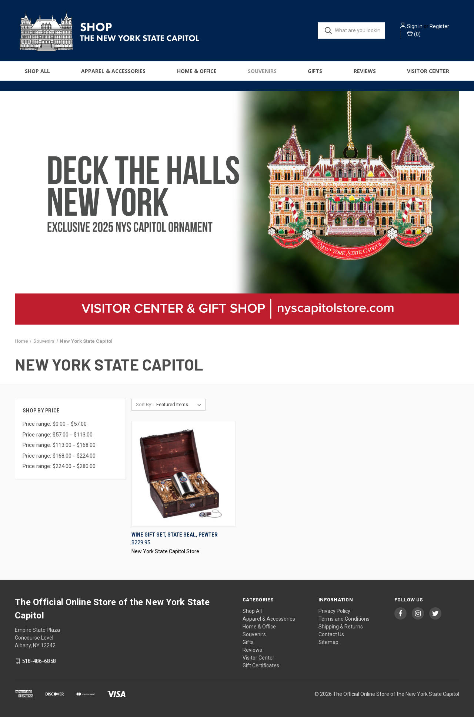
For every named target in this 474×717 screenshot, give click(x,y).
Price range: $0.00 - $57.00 (55, 424)
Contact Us (331, 634)
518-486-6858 (39, 661)
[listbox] (180, 404)
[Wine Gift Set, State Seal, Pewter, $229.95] (183, 473)
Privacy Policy (334, 611)
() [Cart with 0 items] (414, 33)
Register (439, 26)
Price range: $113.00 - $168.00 (59, 445)
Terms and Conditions (344, 619)
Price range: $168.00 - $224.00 (59, 455)
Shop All (37, 70)
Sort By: (144, 404)
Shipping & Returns (340, 627)
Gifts (315, 70)
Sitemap (328, 642)
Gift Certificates (261, 665)
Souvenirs (262, 70)
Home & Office (197, 70)
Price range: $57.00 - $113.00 (58, 434)
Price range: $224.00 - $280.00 (59, 466)
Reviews (365, 70)
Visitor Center (428, 70)
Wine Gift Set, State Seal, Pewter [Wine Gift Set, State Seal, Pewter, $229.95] (174, 534)
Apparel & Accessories (113, 70)
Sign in (415, 26)
